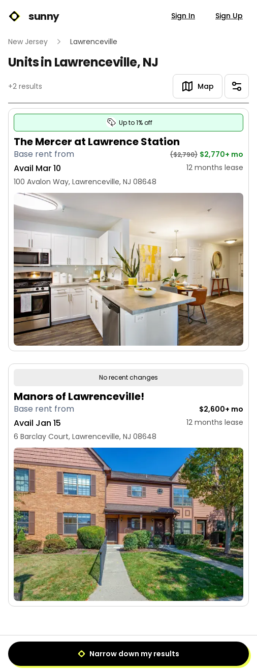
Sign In (183, 16)
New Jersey (28, 42)
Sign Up (229, 16)
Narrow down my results (128, 654)
